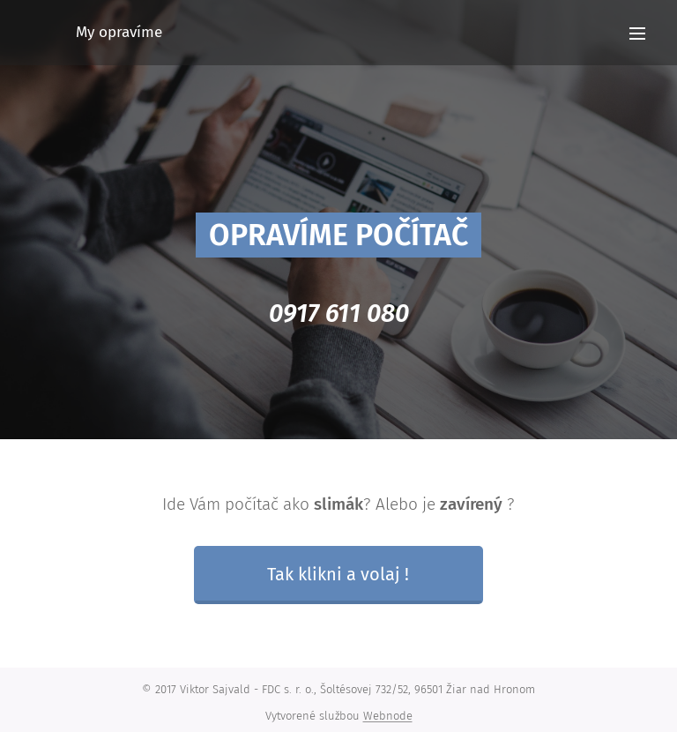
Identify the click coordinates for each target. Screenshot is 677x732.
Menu (637, 33)
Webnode (388, 715)
